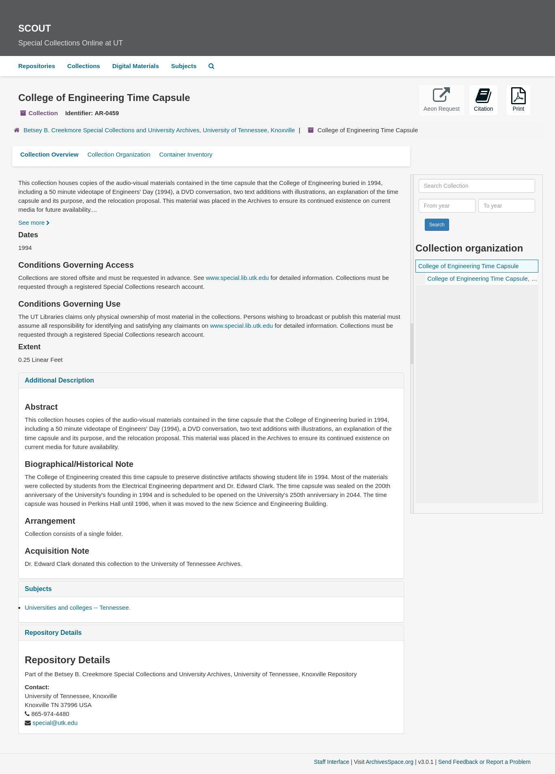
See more (34, 222)
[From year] (447, 206)
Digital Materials (135, 65)
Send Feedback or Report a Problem (484, 762)
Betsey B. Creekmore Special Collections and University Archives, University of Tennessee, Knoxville (159, 130)
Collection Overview (49, 154)
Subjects (184, 65)
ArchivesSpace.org (389, 762)
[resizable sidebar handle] (412, 344)
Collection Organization (118, 154)
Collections (83, 65)
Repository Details (53, 632)
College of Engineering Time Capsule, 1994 (485, 278)
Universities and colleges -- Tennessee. (78, 607)
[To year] (507, 206)
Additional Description (59, 380)
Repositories (36, 65)
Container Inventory (185, 154)
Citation (483, 99)
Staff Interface (331, 762)
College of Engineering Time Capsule (468, 265)
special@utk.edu (54, 722)
